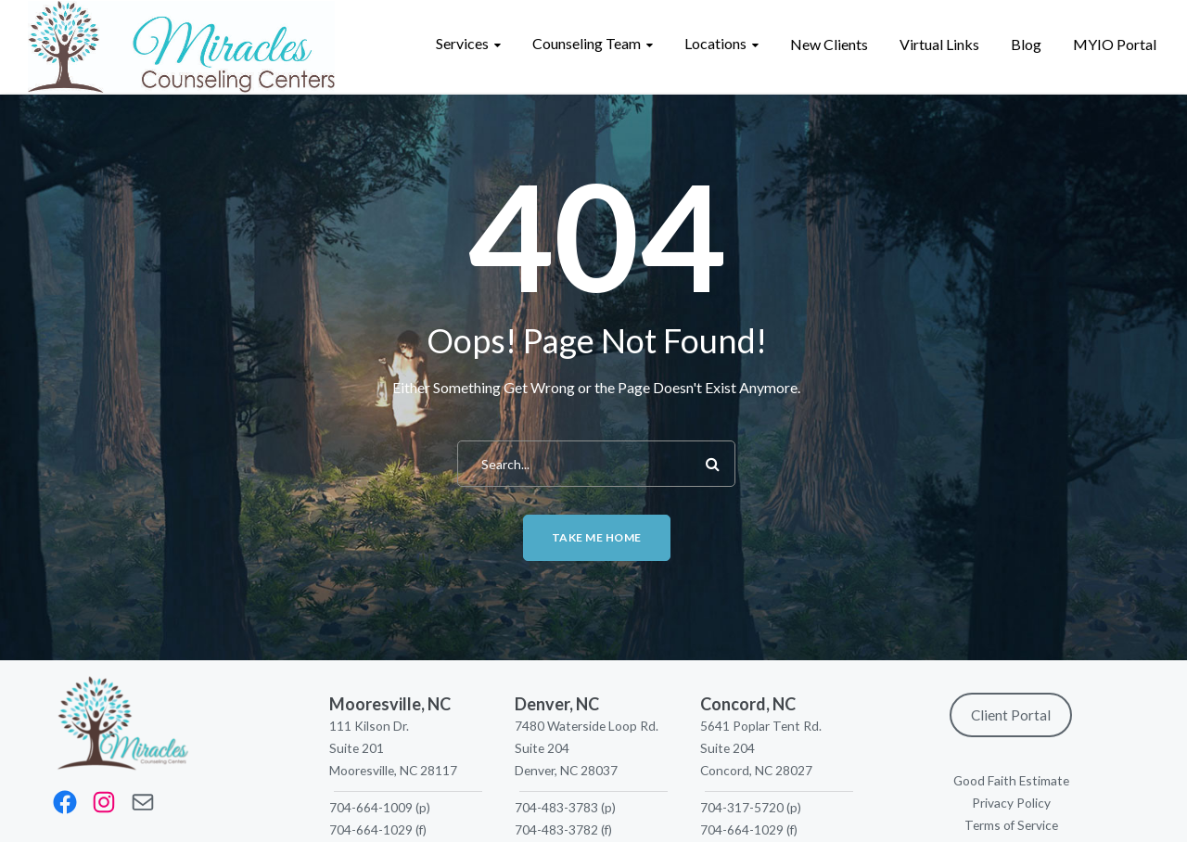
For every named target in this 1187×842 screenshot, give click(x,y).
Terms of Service (1011, 825)
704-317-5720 (742, 807)
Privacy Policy (1011, 802)
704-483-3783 (556, 807)
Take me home (597, 537)
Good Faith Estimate (1011, 780)
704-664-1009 (371, 807)
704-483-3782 (556, 829)
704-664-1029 (371, 829)
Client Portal (1011, 715)
